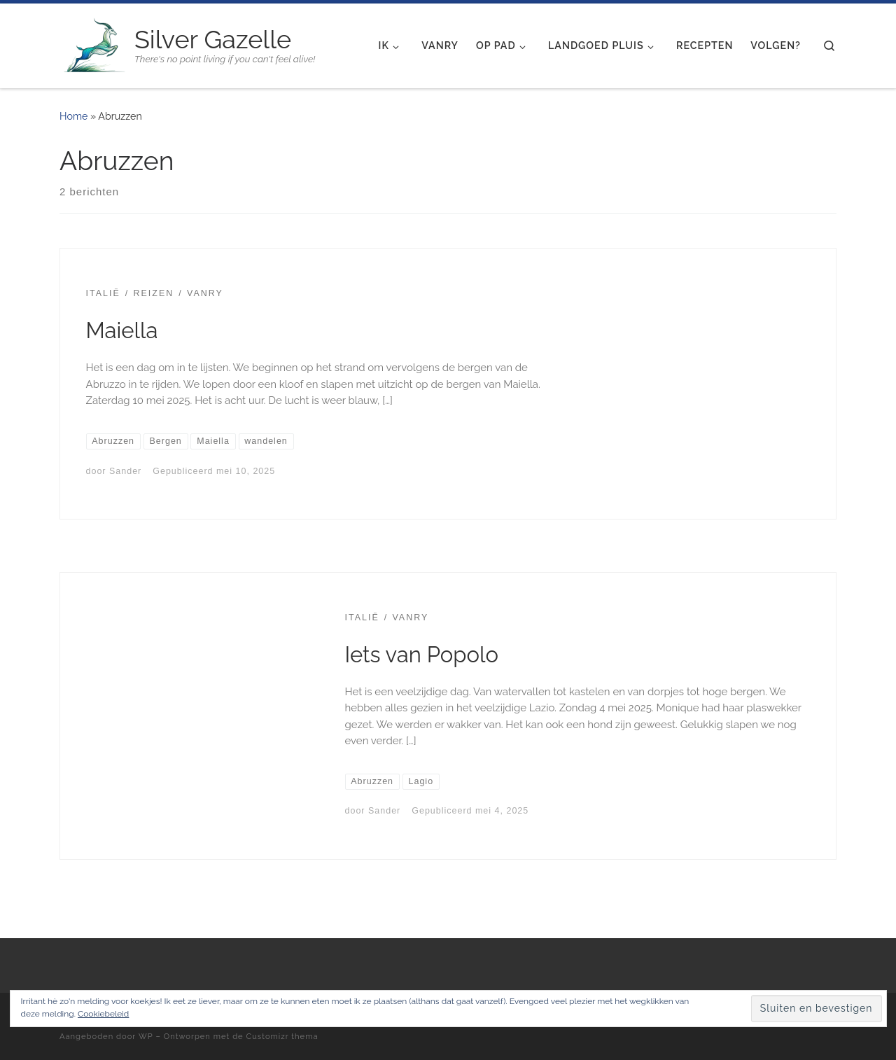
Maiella (122, 330)
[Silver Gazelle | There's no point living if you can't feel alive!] (94, 43)
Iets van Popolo (421, 654)
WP (146, 1036)
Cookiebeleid (103, 1014)
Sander (125, 471)
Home (73, 116)
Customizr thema (282, 1036)
